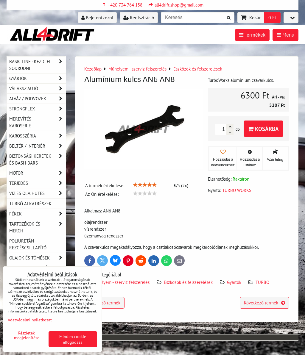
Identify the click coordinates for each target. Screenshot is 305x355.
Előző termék (104, 303)
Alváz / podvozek (37, 99)
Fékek (37, 214)
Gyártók (234, 282)
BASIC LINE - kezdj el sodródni (37, 65)
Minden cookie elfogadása (72, 339)
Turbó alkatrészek (30, 204)
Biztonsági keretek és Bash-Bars (37, 159)
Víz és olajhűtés (37, 193)
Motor (37, 173)
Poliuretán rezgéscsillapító (27, 244)
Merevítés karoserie (37, 122)
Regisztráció (138, 18)
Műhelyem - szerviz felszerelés (120, 282)
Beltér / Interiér (37, 146)
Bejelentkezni (97, 18)
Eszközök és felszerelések (188, 282)
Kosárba (263, 128)
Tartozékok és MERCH (37, 227)
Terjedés (37, 183)
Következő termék (264, 303)
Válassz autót (37, 88)
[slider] (145, 184)
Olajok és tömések (37, 258)
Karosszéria (37, 136)
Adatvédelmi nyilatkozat (30, 320)
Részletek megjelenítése (26, 335)
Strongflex (37, 109)
